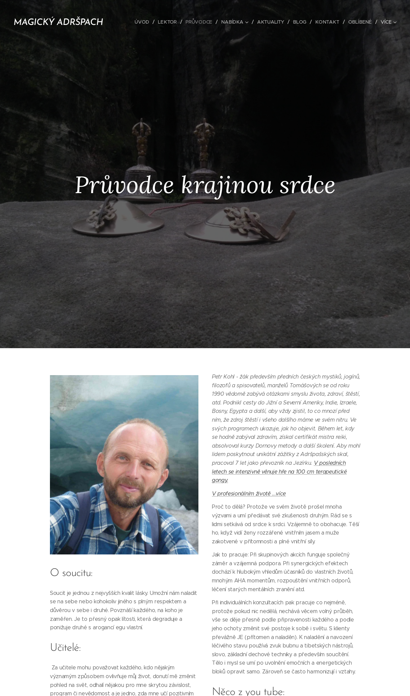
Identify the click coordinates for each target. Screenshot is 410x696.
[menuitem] (147, 21)
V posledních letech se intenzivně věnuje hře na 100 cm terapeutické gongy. (279, 471)
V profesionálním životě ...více (249, 493)
